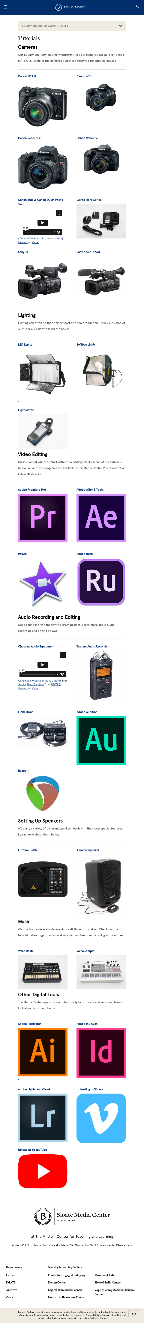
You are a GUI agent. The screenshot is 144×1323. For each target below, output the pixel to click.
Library (11, 1275)
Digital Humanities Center (65, 1290)
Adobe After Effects (90, 489)
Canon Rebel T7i (87, 138)
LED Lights (25, 344)
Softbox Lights (85, 344)
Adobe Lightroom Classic (35, 1089)
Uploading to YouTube (32, 1150)
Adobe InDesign (87, 1024)
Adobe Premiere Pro (32, 489)
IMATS (11, 1282)
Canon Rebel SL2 (29, 138)
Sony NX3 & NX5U (88, 252)
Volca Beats (25, 951)
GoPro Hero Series (88, 200)
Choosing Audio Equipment (36, 646)
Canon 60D (84, 76)
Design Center (57, 1282)
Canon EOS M (27, 76)
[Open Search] (137, 7)
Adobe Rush (84, 554)
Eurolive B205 (27, 850)
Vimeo (35, 242)
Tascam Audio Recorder (92, 646)
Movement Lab (104, 1275)
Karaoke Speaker (87, 850)
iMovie (22, 554)
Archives (11, 1290)
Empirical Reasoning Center (66, 1297)
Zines (9, 1297)
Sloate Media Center (107, 1282)
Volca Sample (85, 951)
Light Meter (26, 410)
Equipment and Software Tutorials (72, 25)
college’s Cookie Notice (95, 1318)
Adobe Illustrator (29, 1024)
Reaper (23, 770)
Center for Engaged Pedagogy (66, 1275)
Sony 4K (23, 252)
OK (134, 1314)
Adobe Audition (86, 712)
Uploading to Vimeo (89, 1089)
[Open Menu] (5, 7)
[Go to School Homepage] (71, 7)
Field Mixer (25, 712)
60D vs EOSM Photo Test (32, 238)
